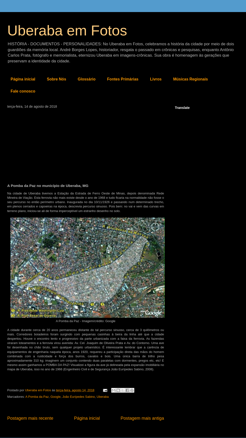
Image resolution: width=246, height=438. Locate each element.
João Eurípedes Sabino (78, 396)
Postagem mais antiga (142, 418)
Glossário (87, 79)
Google (55, 396)
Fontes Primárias (122, 79)
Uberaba (103, 396)
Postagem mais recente (30, 418)
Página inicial (23, 79)
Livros (156, 79)
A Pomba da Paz (37, 396)
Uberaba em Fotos (67, 30)
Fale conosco (23, 91)
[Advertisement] (85, 144)
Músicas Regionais (190, 79)
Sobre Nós (56, 79)
